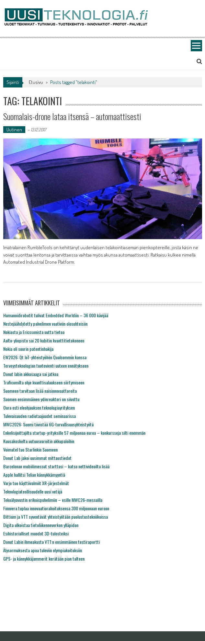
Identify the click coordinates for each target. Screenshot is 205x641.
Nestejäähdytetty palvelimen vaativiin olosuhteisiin (45, 323)
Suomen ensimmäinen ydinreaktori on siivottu (41, 399)
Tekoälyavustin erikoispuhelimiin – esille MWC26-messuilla (52, 499)
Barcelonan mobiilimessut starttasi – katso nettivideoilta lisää (56, 466)
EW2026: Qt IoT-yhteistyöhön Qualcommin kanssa (44, 357)
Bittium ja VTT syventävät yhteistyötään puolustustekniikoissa (55, 516)
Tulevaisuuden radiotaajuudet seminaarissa (39, 415)
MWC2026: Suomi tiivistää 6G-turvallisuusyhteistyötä (48, 424)
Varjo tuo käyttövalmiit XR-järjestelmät (36, 483)
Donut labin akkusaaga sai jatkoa (30, 374)
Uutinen (14, 130)
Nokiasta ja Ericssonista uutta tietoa (33, 332)
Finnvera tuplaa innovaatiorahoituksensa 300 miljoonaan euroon (56, 508)
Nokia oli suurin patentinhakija (28, 348)
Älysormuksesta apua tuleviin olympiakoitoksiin (42, 550)
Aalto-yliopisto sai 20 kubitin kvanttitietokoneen (43, 340)
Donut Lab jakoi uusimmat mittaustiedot (37, 457)
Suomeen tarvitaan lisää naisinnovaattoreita (40, 390)
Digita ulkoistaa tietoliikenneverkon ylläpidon (40, 525)
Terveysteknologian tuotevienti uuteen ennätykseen (45, 365)
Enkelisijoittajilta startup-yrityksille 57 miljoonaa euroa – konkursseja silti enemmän (74, 432)
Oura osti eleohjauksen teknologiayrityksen (39, 407)
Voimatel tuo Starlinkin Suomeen (30, 449)
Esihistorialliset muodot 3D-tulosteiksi (36, 533)
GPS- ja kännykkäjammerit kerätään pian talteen (44, 558)
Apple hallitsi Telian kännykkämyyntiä (34, 474)
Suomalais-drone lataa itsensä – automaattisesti (72, 116)
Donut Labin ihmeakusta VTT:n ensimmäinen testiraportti (51, 541)
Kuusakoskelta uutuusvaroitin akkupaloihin (38, 441)
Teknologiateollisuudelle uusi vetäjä (32, 491)
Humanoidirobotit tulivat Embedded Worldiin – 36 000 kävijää (55, 315)
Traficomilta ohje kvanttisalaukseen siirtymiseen (43, 382)
